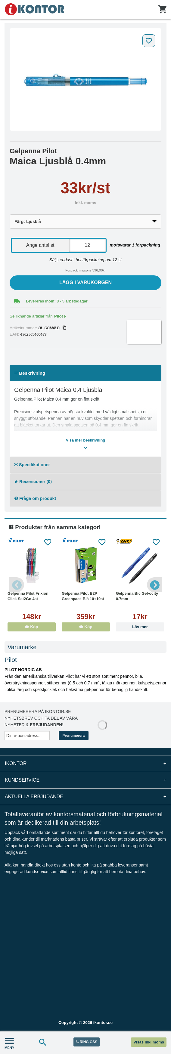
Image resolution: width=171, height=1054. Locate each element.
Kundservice (85, 780)
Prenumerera (73, 735)
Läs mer (140, 627)
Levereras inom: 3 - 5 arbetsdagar (57, 301)
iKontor (85, 763)
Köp (31, 627)
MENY (9, 1042)
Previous (16, 584)
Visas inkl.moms (148, 1042)
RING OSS (86, 1042)
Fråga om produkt (35, 498)
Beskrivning (29, 373)
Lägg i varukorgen (85, 282)
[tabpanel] (85, 79)
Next (154, 584)
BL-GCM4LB (52, 328)
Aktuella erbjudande (85, 796)
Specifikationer (32, 464)
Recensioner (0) (33, 481)
